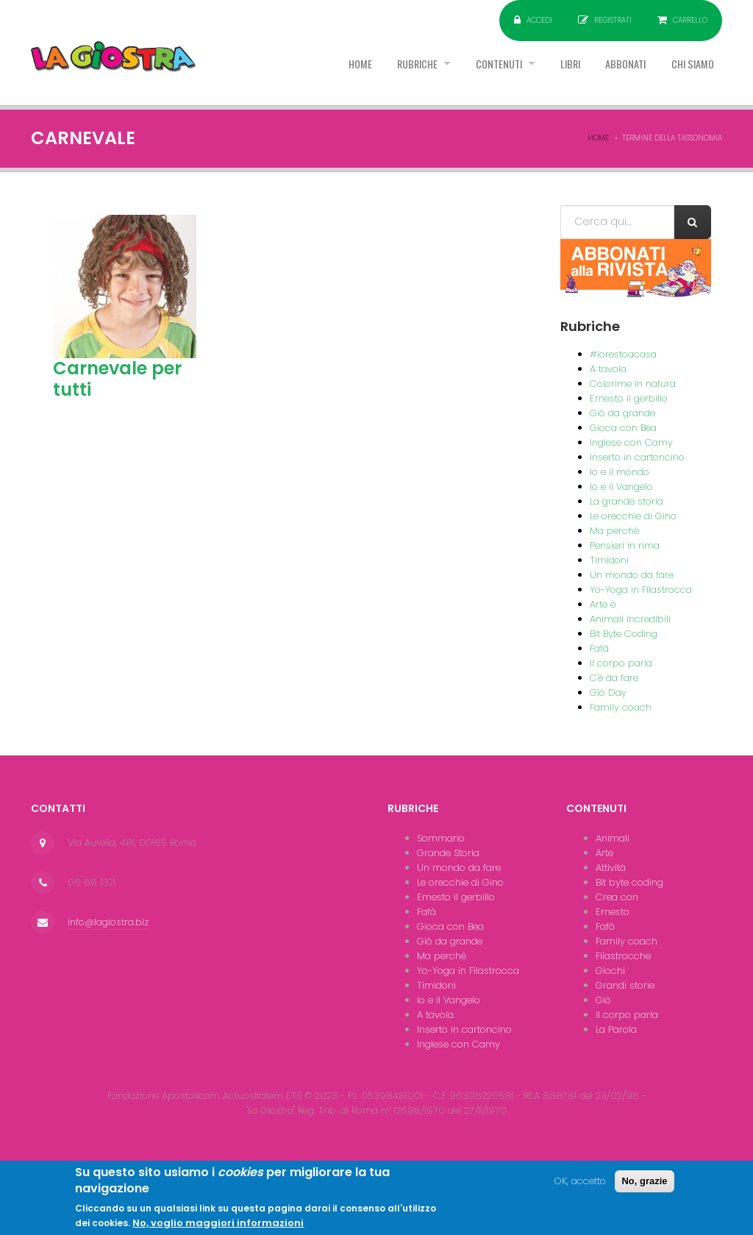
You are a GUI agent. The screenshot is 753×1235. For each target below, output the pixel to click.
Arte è (602, 604)
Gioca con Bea (623, 428)
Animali (612, 838)
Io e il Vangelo (621, 487)
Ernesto (612, 912)
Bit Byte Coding (623, 634)
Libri (543, 73)
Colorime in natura (633, 384)
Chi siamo (687, 73)
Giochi (610, 971)
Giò (603, 1000)
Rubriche (370, 73)
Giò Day (608, 693)
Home (301, 73)
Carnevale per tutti (117, 379)
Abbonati (609, 73)
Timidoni (609, 560)
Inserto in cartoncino (637, 457)
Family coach (621, 707)
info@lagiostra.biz (108, 922)
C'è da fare (614, 678)
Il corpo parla (621, 663)
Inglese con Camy (631, 442)
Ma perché (614, 531)
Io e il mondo (619, 472)
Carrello (690, 20)
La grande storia (626, 501)
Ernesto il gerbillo (629, 398)
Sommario (441, 838)
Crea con (617, 897)
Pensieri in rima (625, 545)
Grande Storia (448, 853)
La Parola (616, 1029)
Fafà (599, 648)
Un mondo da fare (632, 575)
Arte (604, 853)
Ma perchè (441, 956)
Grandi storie (625, 985)
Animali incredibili (630, 619)
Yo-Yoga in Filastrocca (641, 590)
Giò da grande (622, 413)
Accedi (539, 20)
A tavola (608, 369)
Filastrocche (623, 956)
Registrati (613, 20)
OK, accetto (580, 1188)
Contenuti (463, 73)
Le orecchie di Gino (633, 516)
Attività (611, 868)
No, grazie (644, 1188)
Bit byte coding (629, 882)
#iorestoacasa (623, 354)
